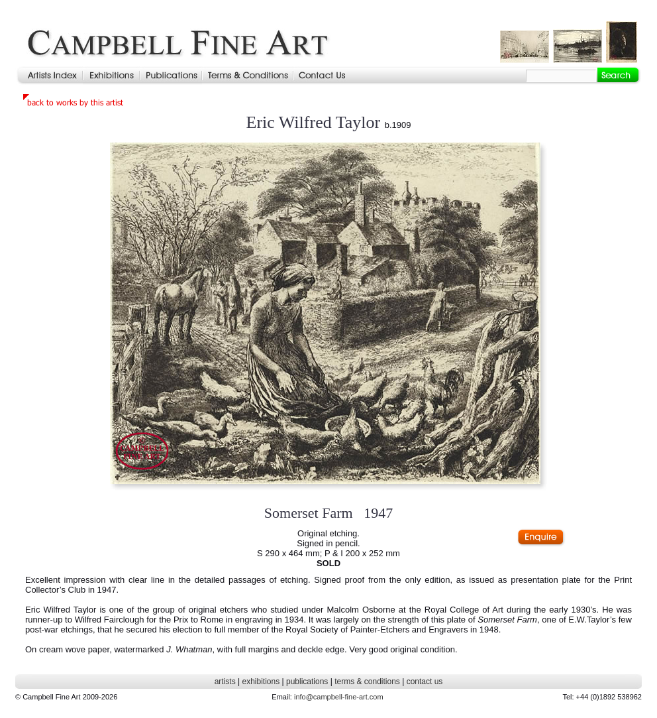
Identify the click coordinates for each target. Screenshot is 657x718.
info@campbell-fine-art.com (338, 697)
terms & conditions (367, 681)
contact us (425, 681)
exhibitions (260, 681)
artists (225, 681)
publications (307, 681)
